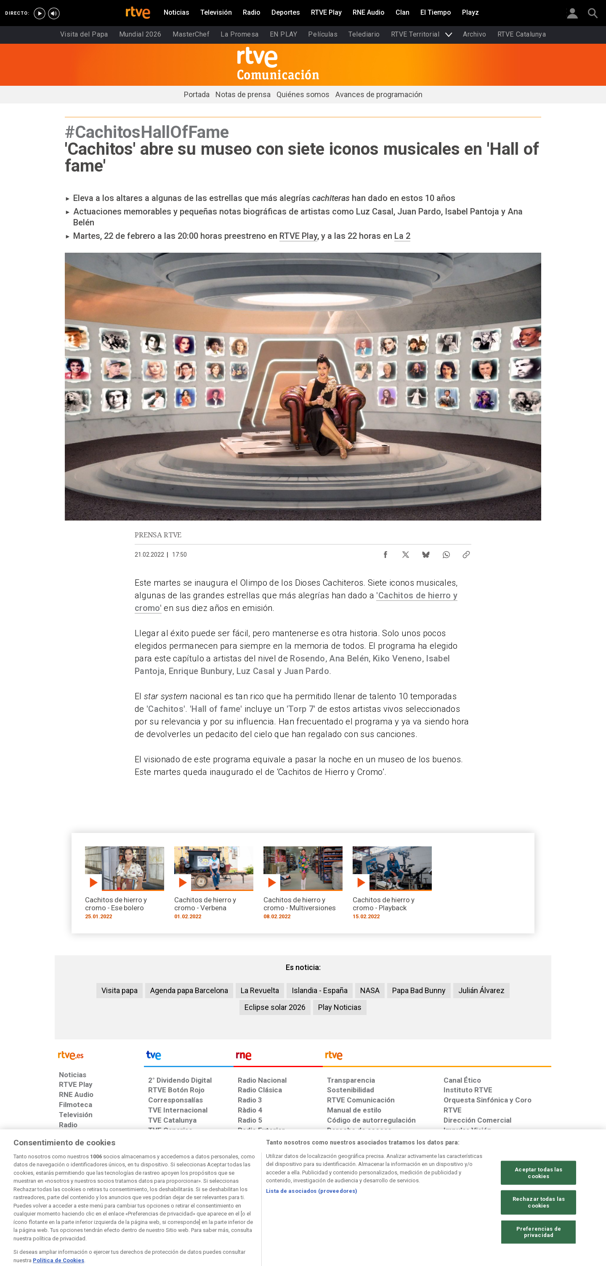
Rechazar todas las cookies (539, 1235)
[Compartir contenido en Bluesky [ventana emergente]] (426, 552)
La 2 (402, 236)
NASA (370, 990)
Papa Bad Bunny (419, 990)
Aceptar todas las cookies (538, 1206)
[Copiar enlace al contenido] (466, 552)
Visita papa (119, 990)
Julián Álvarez (481, 990)
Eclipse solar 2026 (275, 1007)
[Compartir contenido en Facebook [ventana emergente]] (385, 552)
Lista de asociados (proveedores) (311, 1224)
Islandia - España (320, 990)
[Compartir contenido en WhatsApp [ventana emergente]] (446, 552)
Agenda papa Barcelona (189, 990)
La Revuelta (260, 990)
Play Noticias (339, 1007)
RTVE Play (298, 236)
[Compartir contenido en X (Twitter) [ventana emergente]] (406, 552)
